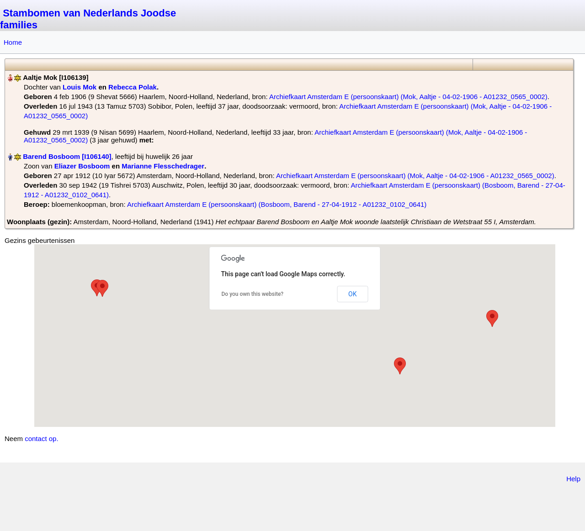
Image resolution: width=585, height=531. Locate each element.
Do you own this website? (253, 294)
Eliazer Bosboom (82, 166)
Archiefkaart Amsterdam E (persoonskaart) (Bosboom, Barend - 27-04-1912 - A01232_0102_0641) (276, 204)
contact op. (41, 438)
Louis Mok (79, 87)
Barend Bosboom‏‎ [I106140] (67, 156)
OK (352, 294)
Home (13, 42)
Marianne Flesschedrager (163, 166)
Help (573, 479)
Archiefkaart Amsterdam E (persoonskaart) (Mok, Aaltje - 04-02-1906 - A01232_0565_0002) (408, 96)
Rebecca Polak (132, 87)
